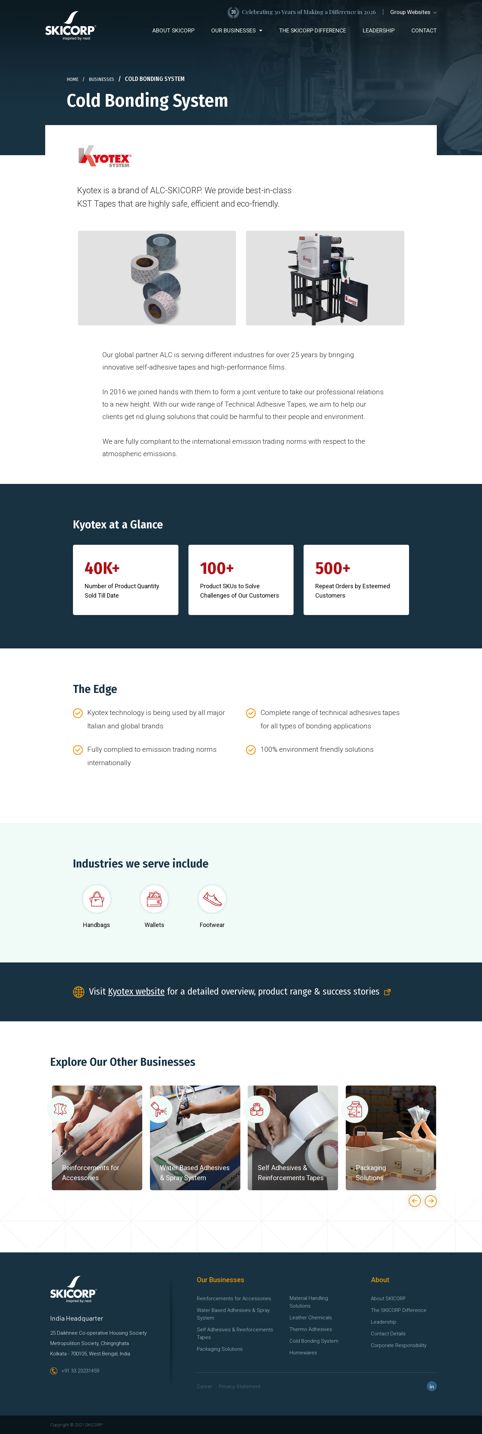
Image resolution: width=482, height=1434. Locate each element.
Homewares (303, 1353)
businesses (101, 79)
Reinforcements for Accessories (234, 1299)
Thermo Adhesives (311, 1329)
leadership (379, 30)
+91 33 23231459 (74, 1371)
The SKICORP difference (312, 30)
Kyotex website (136, 991)
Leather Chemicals (311, 1318)
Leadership (383, 1322)
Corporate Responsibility (398, 1345)
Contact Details (388, 1334)
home (72, 79)
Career (204, 1387)
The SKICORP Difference (398, 1310)
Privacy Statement (239, 1387)
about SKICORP (173, 30)
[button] (236, 30)
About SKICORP (388, 1299)
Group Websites (413, 12)
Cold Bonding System (314, 1341)
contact (424, 30)
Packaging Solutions (220, 1349)
